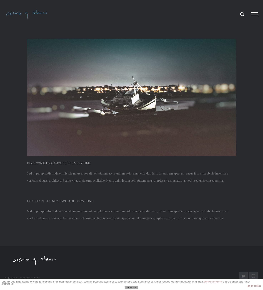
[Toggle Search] (242, 14)
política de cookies (213, 282)
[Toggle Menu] (254, 14)
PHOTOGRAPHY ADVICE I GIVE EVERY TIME (59, 163)
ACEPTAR (131, 287)
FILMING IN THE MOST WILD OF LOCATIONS (60, 201)
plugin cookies (254, 286)
